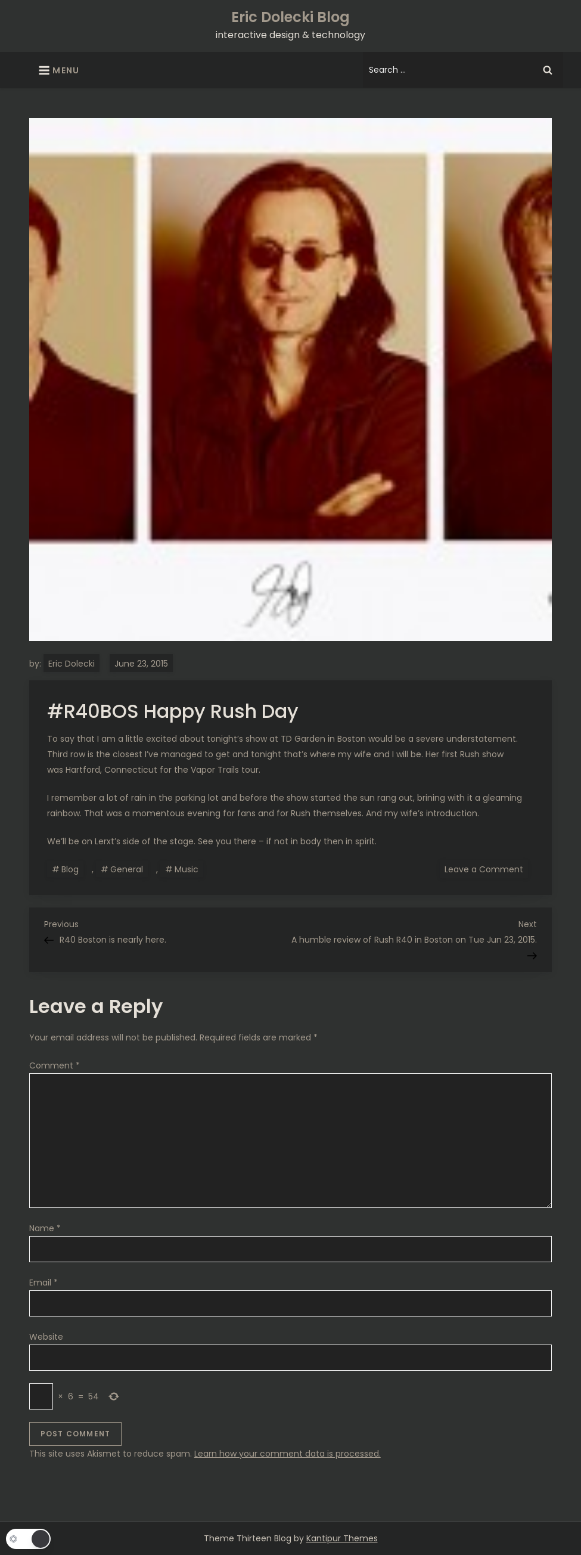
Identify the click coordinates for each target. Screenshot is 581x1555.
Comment (54, 1065)
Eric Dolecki (71, 664)
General (126, 869)
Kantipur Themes (342, 1538)
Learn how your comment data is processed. (287, 1454)
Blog (70, 869)
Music (186, 869)
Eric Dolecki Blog (290, 17)
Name (45, 1228)
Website (46, 1337)
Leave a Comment (486, 869)
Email (43, 1282)
